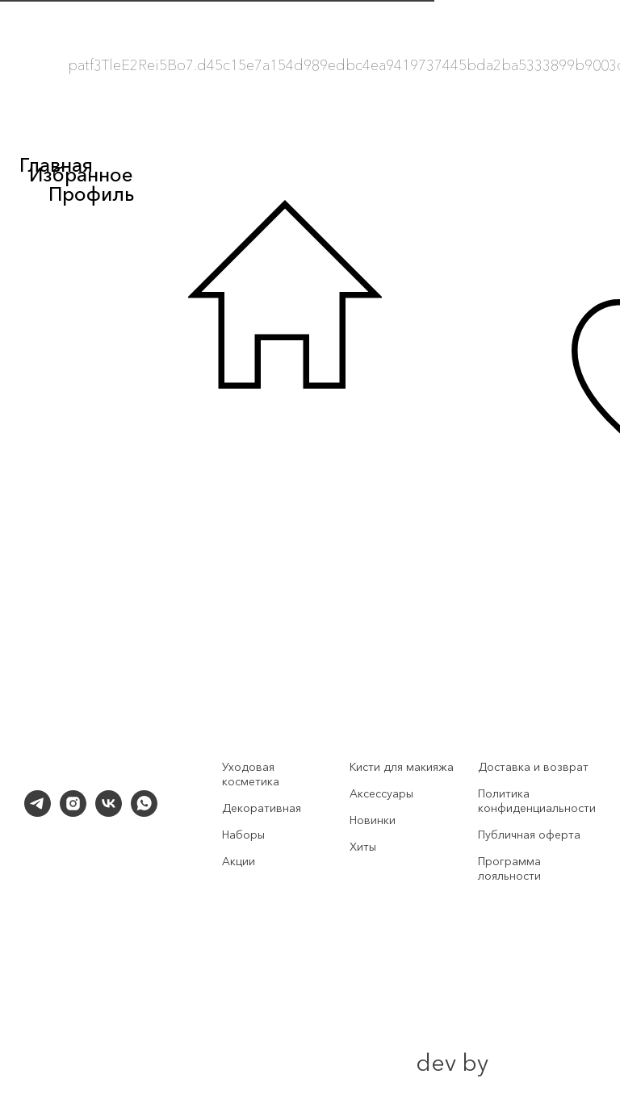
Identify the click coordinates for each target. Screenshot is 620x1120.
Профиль (91, 194)
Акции (238, 861)
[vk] (108, 812)
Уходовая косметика (250, 774)
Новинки (373, 820)
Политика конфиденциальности (537, 800)
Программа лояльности (509, 868)
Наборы (243, 834)
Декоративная (261, 808)
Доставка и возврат (533, 767)
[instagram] (73, 812)
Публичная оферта (529, 834)
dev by (452, 1062)
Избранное (81, 174)
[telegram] (37, 812)
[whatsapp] (144, 812)
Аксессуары (381, 793)
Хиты (363, 846)
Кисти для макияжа (402, 767)
